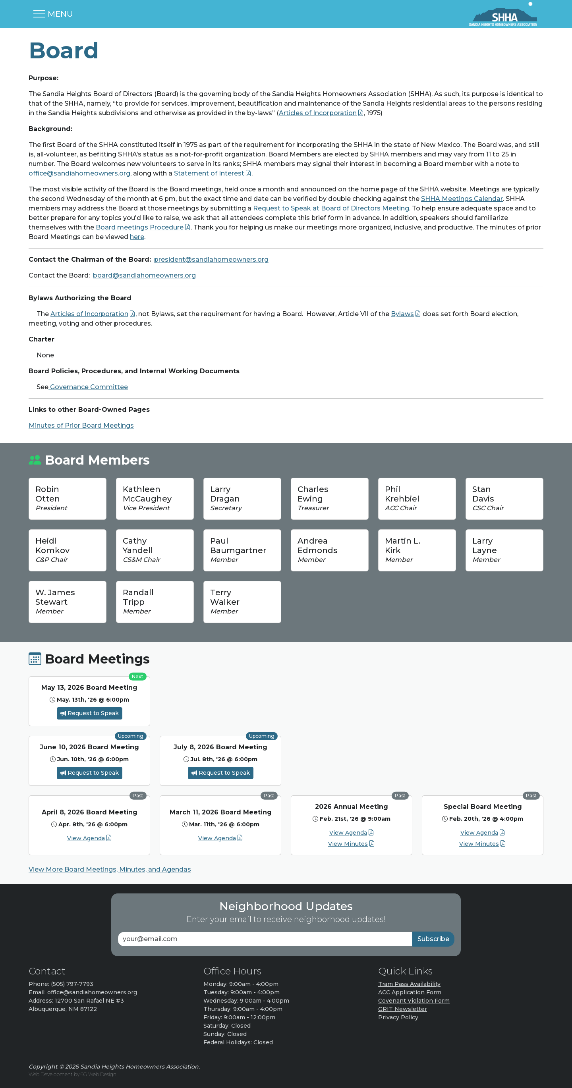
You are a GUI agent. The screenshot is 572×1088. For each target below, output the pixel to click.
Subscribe (433, 939)
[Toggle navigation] (53, 13)
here (137, 237)
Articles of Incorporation (318, 113)
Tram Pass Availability (409, 984)
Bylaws (402, 314)
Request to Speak (89, 713)
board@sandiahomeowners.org (144, 275)
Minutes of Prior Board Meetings (81, 425)
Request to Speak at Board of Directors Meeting (331, 208)
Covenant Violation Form (414, 1000)
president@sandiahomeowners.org (211, 259)
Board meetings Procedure (140, 227)
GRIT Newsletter (402, 1009)
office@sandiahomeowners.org (79, 173)
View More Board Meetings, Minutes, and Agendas (110, 869)
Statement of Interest (209, 173)
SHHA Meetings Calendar (462, 199)
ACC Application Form (409, 992)
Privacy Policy (398, 1017)
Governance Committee (88, 387)
